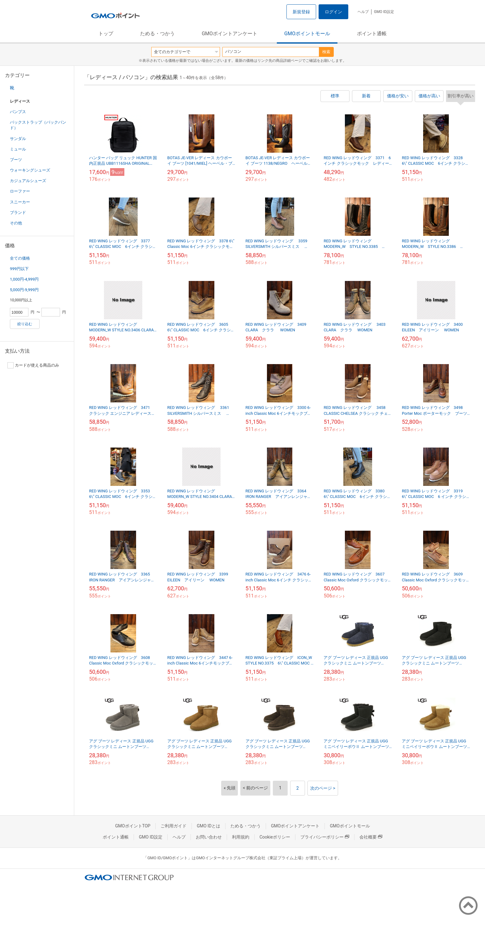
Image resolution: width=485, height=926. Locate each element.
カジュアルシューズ (28, 180)
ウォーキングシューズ (30, 170)
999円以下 (19, 268)
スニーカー (20, 202)
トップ (105, 33)
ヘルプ (363, 12)
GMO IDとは (208, 825)
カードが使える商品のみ (33, 365)
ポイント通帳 (372, 33)
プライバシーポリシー (324, 837)
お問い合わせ (209, 837)
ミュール (18, 149)
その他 (16, 223)
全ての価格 (20, 258)
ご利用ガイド (174, 825)
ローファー (20, 191)
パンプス (18, 111)
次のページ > (322, 788)
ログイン (333, 11)
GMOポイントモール (307, 33)
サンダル (18, 138)
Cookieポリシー (275, 837)
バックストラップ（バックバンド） (38, 125)
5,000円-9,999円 (24, 289)
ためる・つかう (157, 33)
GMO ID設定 (384, 12)
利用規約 (240, 837)
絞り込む (24, 324)
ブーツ (16, 159)
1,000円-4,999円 (24, 279)
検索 (326, 51)
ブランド (18, 212)
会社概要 (370, 837)
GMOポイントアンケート (229, 33)
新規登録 (301, 11)
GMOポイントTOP (132, 825)
